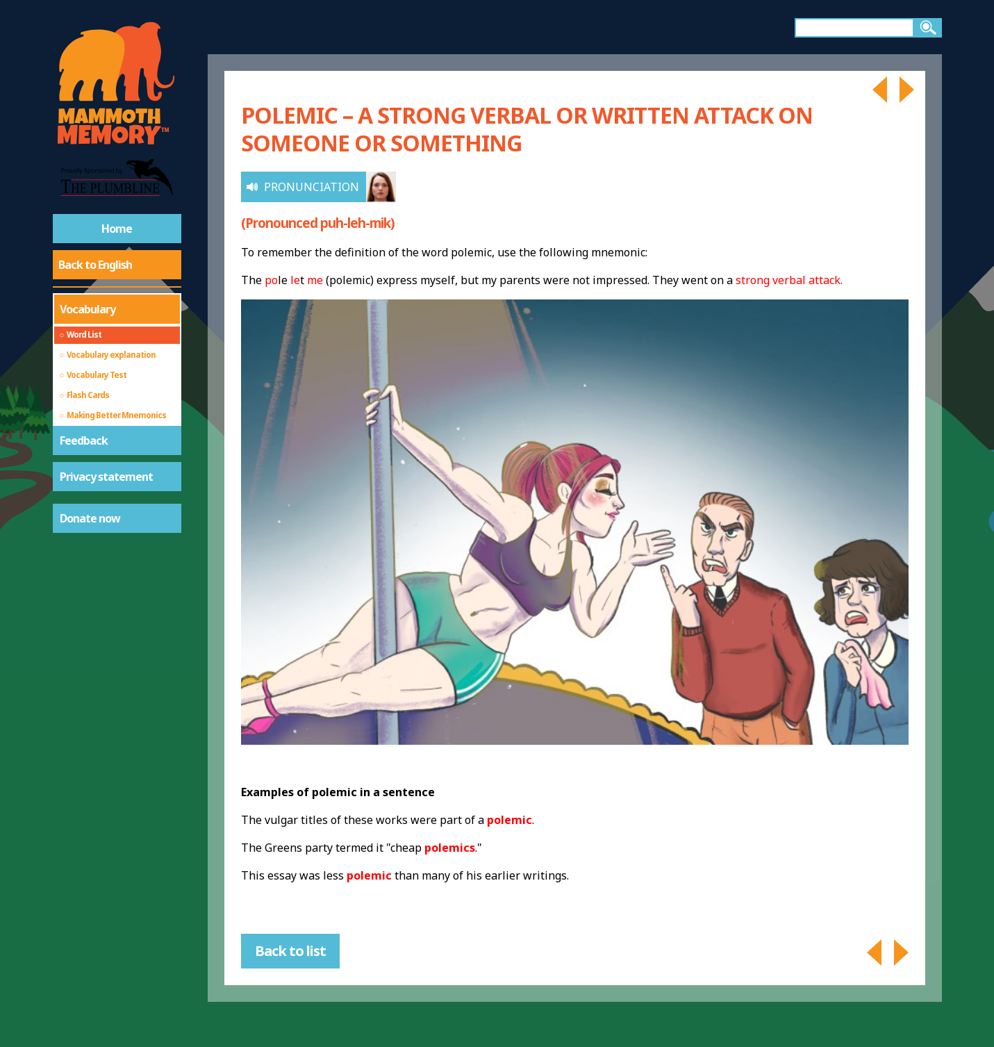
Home (116, 228)
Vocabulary (87, 309)
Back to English (95, 264)
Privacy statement (106, 476)
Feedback (84, 440)
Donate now (90, 518)
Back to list (290, 950)
